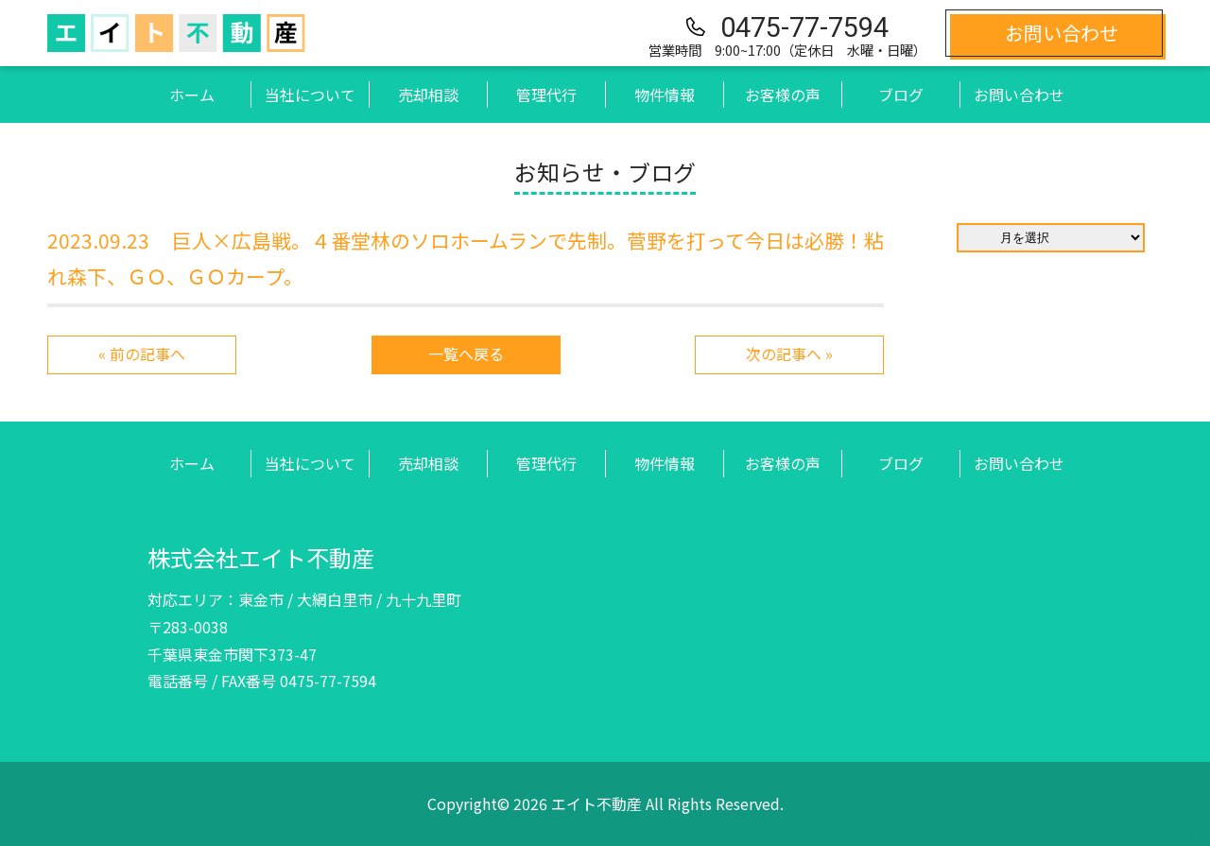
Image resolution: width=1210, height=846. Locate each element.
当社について (310, 94)
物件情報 (664, 94)
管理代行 (546, 94)
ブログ (901, 94)
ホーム (192, 94)
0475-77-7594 (804, 27)
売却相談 (428, 94)
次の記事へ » (789, 354)
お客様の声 (783, 94)
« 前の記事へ (141, 354)
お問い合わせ (1019, 94)
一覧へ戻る (466, 354)
